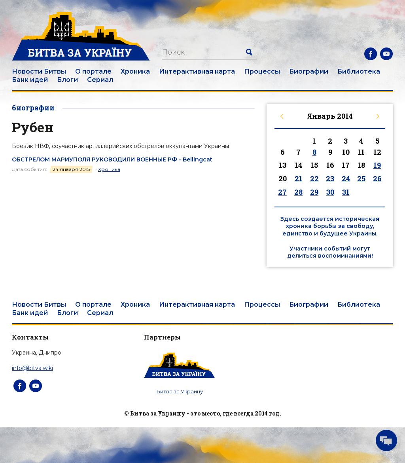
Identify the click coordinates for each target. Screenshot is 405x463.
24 (346, 178)
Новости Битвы (39, 71)
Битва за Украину (180, 391)
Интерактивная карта (197, 71)
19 (377, 165)
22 (314, 178)
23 (330, 178)
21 (299, 178)
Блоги (67, 79)
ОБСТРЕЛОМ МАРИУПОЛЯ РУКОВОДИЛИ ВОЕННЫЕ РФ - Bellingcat (112, 159)
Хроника (135, 71)
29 (314, 192)
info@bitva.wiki (32, 368)
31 (346, 192)
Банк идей (30, 79)
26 (377, 178)
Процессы (262, 71)
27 (282, 192)
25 (361, 178)
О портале (93, 71)
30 (330, 192)
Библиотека (358, 71)
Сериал (100, 79)
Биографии (308, 71)
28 (298, 192)
